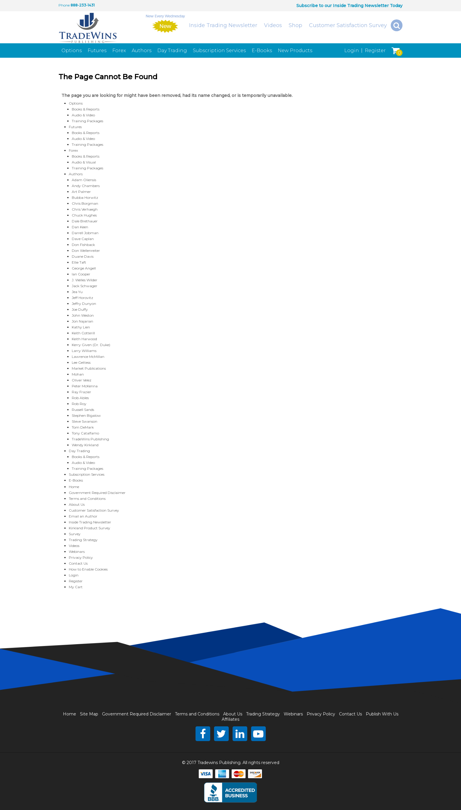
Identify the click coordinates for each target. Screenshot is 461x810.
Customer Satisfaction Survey (348, 25)
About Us (77, 504)
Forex (119, 50)
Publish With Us (382, 714)
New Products (295, 50)
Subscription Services (219, 50)
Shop (295, 25)
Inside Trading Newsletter (223, 25)
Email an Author (83, 516)
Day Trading (172, 50)
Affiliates (230, 719)
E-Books (262, 50)
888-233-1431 (83, 5)
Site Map (89, 714)
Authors (141, 50)
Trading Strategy (83, 540)
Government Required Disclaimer (97, 492)
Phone (64, 5)
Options (71, 50)
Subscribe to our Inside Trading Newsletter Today (349, 5)
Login (351, 50)
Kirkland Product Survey (89, 528)
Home (74, 487)
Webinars (77, 551)
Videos (273, 25)
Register (375, 50)
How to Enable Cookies (88, 569)
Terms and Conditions (87, 498)
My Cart (76, 587)
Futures (97, 50)
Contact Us (78, 563)
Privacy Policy (81, 557)
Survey (75, 534)
